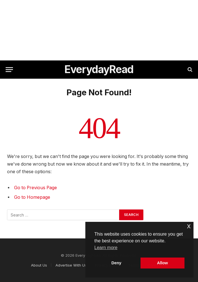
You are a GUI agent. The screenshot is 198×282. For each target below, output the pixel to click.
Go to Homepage (32, 197)
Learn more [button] (105, 247)
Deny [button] (116, 263)
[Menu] (9, 69)
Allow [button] (162, 263)
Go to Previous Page (35, 187)
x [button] (189, 226)
